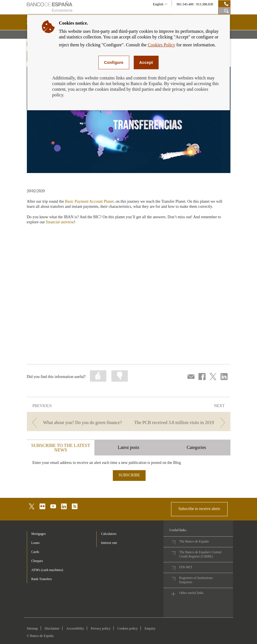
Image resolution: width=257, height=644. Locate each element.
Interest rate (109, 543)
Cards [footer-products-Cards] (35, 552)
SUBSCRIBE (129, 475)
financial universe (60, 222)
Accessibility (75, 628)
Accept (146, 62)
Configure (114, 62)
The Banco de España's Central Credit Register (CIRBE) (200, 554)
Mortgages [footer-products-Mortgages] (38, 534)
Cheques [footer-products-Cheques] (37, 561)
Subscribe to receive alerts (199, 509)
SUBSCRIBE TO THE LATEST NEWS (60, 447)
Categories (196, 447)
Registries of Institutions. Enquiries (196, 580)
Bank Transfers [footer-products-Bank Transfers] (41, 579)
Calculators (108, 534)
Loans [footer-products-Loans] (35, 543)
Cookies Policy (161, 44)
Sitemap (32, 628)
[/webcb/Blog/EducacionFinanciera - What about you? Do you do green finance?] (77, 422)
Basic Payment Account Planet (89, 201)
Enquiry (150, 628)
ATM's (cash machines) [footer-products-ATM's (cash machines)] (47, 570)
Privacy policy (101, 628)
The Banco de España (194, 541)
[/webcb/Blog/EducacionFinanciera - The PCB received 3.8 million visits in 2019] (180, 422)
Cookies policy (127, 628)
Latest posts (128, 447)
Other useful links (191, 593)
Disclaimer (52, 628)
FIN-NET (186, 567)
